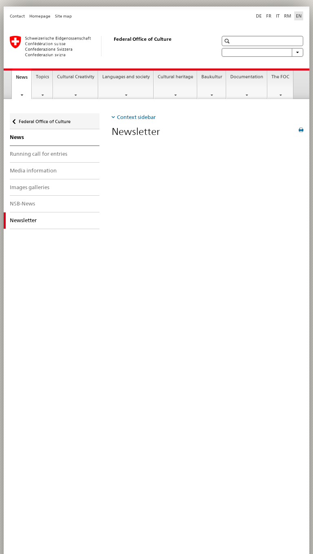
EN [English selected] (299, 16)
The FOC (280, 76)
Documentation (246, 76)
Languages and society (126, 76)
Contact (17, 16)
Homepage (40, 16)
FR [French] (268, 16)
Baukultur (211, 76)
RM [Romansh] (287, 16)
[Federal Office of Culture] (105, 46)
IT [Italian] (278, 16)
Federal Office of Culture (44, 119)
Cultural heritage (175, 76)
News (23, 79)
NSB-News (22, 203)
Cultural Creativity (75, 76)
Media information (33, 170)
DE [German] (259, 16)
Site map (63, 16)
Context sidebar (136, 117)
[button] (228, 41)
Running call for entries (38, 153)
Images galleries (29, 187)
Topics (42, 76)
